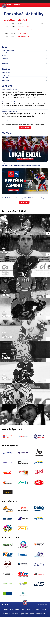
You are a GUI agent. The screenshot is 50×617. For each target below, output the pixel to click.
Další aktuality (25, 127)
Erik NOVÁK (10, 20)
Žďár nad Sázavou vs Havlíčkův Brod (26, 30)
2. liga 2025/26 (6, 72)
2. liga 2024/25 (6, 75)
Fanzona (28, 609)
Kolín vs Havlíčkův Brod (23, 36)
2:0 (41, 36)
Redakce (4, 61)
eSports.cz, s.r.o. (25, 613)
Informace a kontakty (8, 50)
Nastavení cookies (25, 614)
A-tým (11, 609)
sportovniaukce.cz (28, 123)
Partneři (44, 609)
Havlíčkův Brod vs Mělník (23, 33)
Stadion (4, 55)
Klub (33, 609)
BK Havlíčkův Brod (14, 4)
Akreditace (5, 63)
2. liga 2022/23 (6, 80)
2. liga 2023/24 (6, 77)
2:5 (41, 30)
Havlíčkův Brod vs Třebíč (24, 26)
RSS (46, 613)
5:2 (41, 26)
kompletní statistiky (38, 40)
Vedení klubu (5, 53)
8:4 (41, 33)
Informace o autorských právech (37, 613)
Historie (38, 609)
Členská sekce (42, 604)
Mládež (22, 609)
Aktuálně (6, 609)
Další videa (24, 202)
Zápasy (17, 609)
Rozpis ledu (5, 58)
